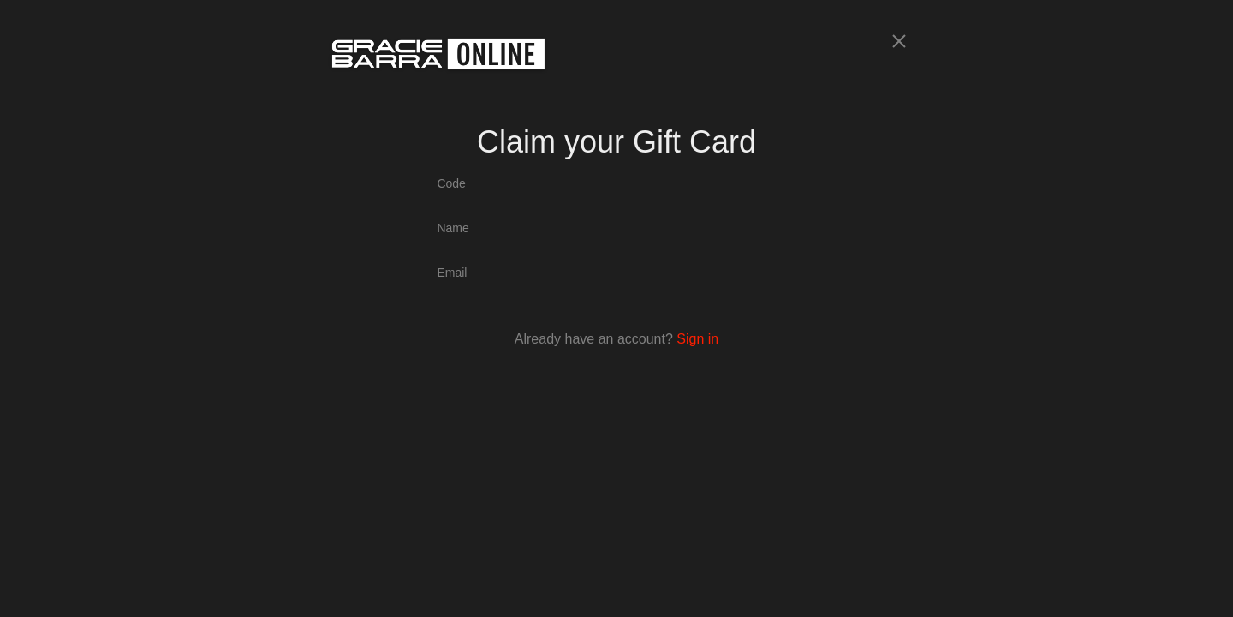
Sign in (697, 339)
